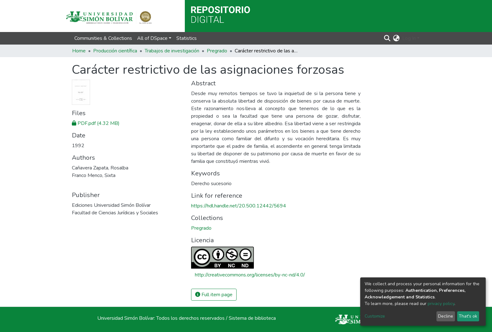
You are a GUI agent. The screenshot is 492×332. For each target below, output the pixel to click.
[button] (396, 38)
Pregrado (217, 50)
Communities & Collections (103, 38)
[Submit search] (387, 38)
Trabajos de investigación (172, 50)
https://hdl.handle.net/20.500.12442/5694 (238, 205)
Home (79, 50)
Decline (445, 316)
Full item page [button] (214, 294)
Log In (409, 38)
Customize (375, 316)
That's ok (468, 316)
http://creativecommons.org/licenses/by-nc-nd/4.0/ (250, 274)
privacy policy (441, 304)
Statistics (186, 38)
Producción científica (115, 50)
